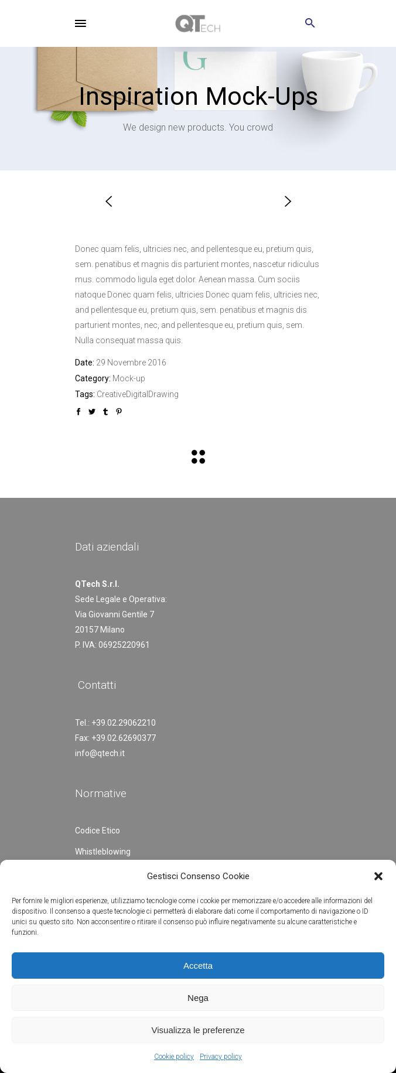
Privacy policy (221, 1057)
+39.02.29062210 (123, 722)
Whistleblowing (103, 851)
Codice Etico (97, 830)
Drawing (163, 394)
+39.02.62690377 (123, 738)
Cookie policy (174, 1057)
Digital (137, 394)
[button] (378, 876)
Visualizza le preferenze (198, 1030)
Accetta (198, 966)
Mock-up (128, 378)
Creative (111, 394)
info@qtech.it (100, 753)
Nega (198, 998)
